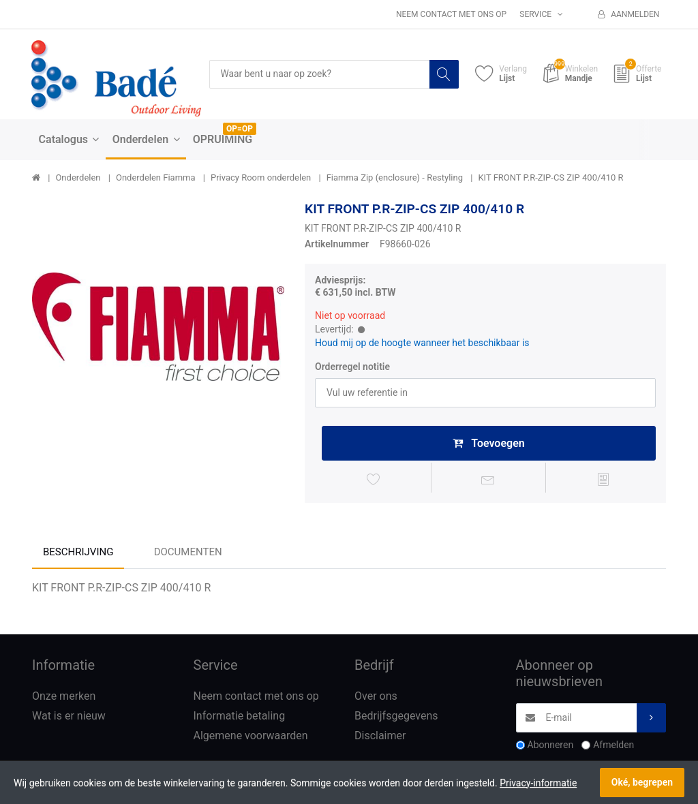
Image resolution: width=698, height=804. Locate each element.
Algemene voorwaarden (251, 736)
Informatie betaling (240, 717)
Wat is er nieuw (69, 717)
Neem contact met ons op (451, 14)
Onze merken (63, 697)
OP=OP (239, 129)
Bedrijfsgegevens (396, 717)
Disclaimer (380, 736)
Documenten (188, 554)
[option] (158, 327)
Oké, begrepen (642, 782)
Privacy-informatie (538, 782)
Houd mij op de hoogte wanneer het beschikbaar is (422, 343)
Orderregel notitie (352, 366)
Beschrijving (78, 554)
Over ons (375, 697)
